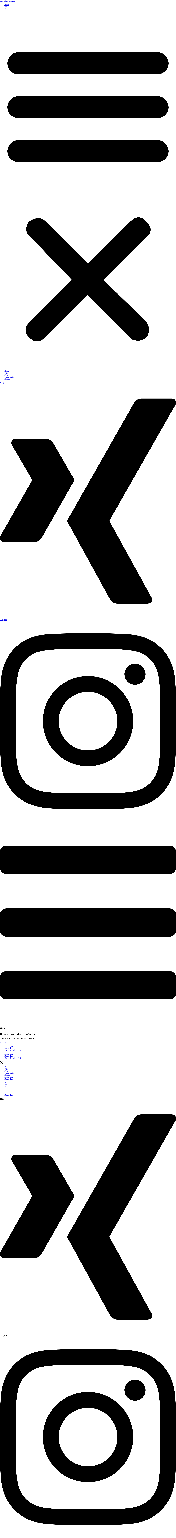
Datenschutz (8, 1048)
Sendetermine (9, 11)
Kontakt (7, 13)
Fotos (6, 9)
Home (6, 5)
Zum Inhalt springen (7, 1)
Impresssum (8, 1046)
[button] (88, 192)
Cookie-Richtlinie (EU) (12, 1050)
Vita (6, 7)
